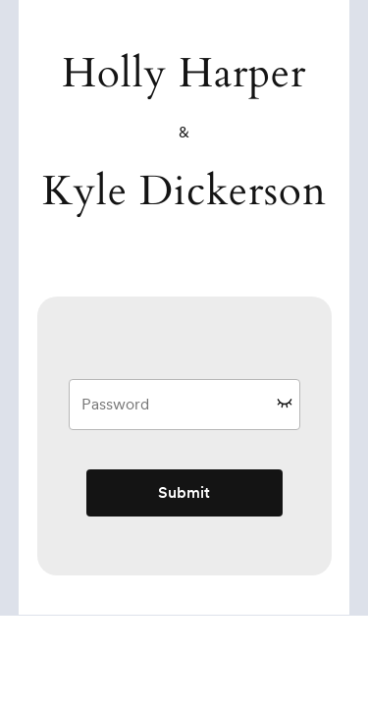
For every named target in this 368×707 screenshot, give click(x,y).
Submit (184, 492)
